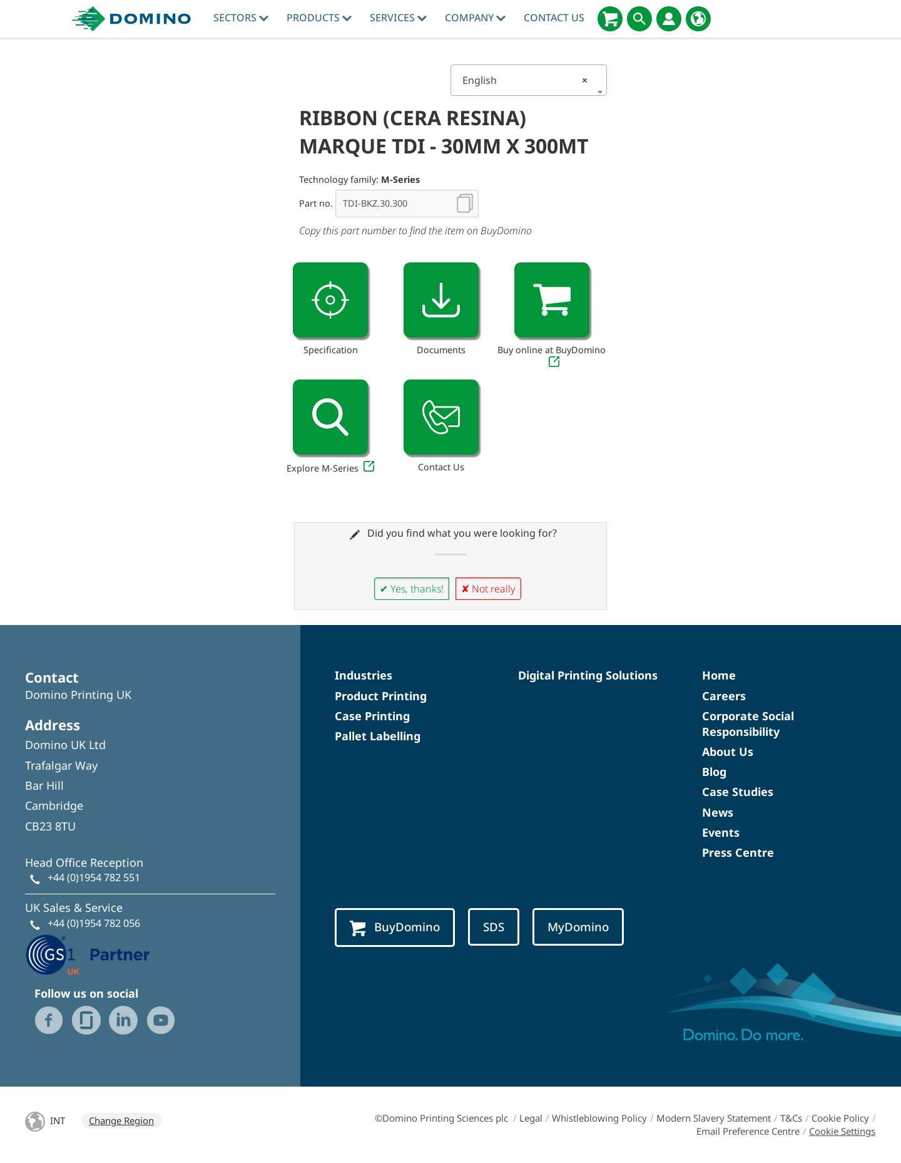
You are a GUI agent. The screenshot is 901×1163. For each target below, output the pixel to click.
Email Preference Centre (748, 1131)
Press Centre (738, 852)
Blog (714, 771)
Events (721, 832)
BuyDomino (395, 927)
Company (475, 17)
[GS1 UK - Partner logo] (87, 953)
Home (719, 675)
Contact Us (554, 17)
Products (319, 17)
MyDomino (578, 926)
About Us (727, 751)
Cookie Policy (840, 1118)
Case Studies (737, 791)
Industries (363, 675)
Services (398, 17)
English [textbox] (525, 80)
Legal (530, 1118)
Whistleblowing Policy (599, 1118)
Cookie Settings (842, 1131)
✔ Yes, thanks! (412, 589)
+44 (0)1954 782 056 (94, 923)
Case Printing (372, 715)
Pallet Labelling (377, 735)
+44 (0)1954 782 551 (94, 877)
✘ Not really (488, 589)
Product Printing (381, 695)
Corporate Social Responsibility (748, 723)
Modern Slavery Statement (713, 1118)
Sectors (240, 17)
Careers (724, 695)
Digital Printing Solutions (588, 675)
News (717, 812)
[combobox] (528, 80)
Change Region (121, 1120)
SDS (493, 926)
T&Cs (791, 1118)
